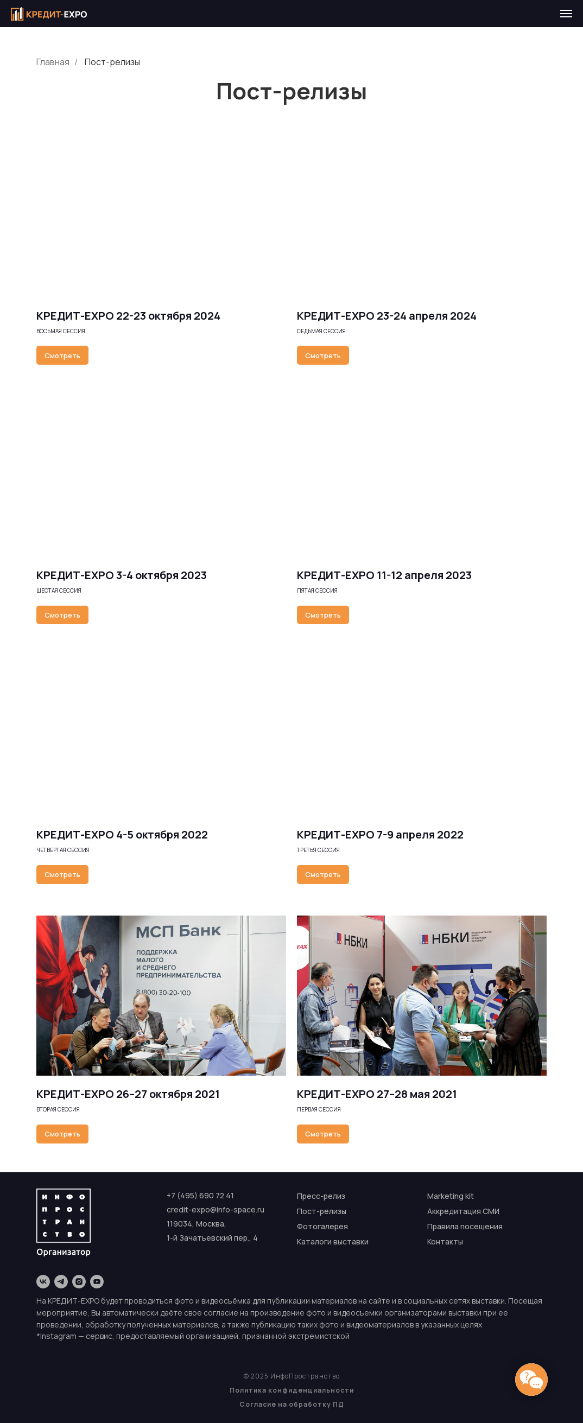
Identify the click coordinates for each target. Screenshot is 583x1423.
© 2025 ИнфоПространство (292, 1376)
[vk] (43, 1281)
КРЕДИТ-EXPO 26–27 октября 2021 (128, 1094)
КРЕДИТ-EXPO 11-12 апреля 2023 (384, 575)
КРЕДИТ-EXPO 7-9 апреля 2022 (380, 834)
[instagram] (79, 1281)
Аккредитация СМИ (463, 1211)
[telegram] (61, 1281)
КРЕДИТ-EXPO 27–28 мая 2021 (377, 1094)
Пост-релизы (112, 62)
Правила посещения (465, 1226)
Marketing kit (450, 1196)
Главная (52, 62)
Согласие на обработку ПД (291, 1404)
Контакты (445, 1241)
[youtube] (97, 1281)
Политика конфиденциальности (292, 1390)
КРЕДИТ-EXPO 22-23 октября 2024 (128, 315)
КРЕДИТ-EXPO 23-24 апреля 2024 (387, 315)
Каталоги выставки (333, 1241)
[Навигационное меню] (566, 13)
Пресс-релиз (321, 1196)
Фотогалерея (322, 1226)
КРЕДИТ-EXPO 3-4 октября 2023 (121, 575)
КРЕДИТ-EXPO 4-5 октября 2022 (122, 834)
